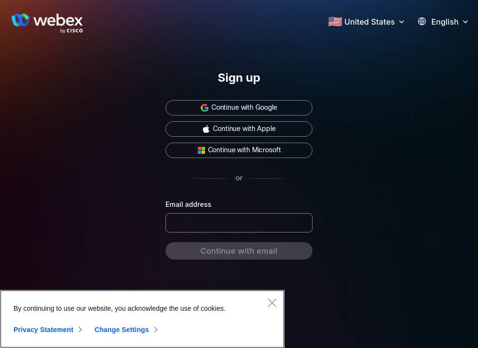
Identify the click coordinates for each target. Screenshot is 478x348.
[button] (375, 21)
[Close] (272, 302)
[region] (142, 319)
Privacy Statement (44, 330)
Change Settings (121, 330)
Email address (188, 204)
